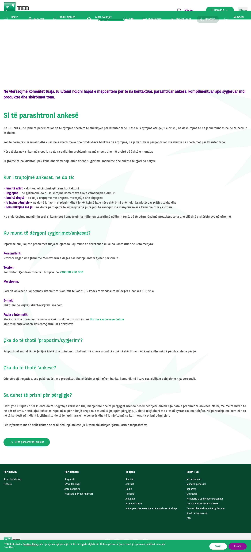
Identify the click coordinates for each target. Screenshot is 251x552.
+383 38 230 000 (71, 272)
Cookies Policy (31, 544)
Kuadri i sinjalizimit (197, 513)
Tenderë (130, 494)
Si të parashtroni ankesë (27, 442)
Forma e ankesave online (107, 319)
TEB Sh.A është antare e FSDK (202, 503)
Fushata (7, 484)
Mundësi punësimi (196, 484)
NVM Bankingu (72, 484)
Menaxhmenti (194, 479)
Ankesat (130, 484)
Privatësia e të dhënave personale (205, 499)
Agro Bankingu (72, 489)
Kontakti (130, 479)
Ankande (130, 499)
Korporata (69, 479)
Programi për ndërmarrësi (78, 494)
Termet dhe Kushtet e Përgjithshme (206, 508)
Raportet (191, 489)
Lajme (129, 489)
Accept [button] (218, 546)
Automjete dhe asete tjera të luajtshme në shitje (151, 508)
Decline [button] (237, 546)
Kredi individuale (12, 479)
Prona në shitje (134, 503)
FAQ (189, 518)
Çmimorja (192, 494)
